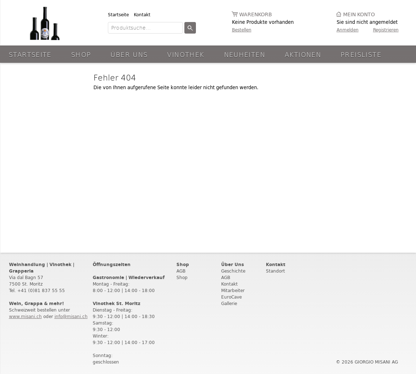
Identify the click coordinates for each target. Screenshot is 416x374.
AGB (180, 271)
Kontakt (142, 14)
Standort (275, 271)
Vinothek (185, 54)
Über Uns (129, 54)
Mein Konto (359, 14)
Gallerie (229, 303)
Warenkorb (255, 14)
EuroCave (231, 296)
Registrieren (386, 29)
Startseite (118, 14)
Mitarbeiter (233, 290)
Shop (81, 54)
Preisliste (361, 54)
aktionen (303, 54)
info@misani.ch (71, 316)
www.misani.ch (25, 316)
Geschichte (233, 271)
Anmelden (348, 29)
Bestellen (241, 29)
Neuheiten (244, 54)
